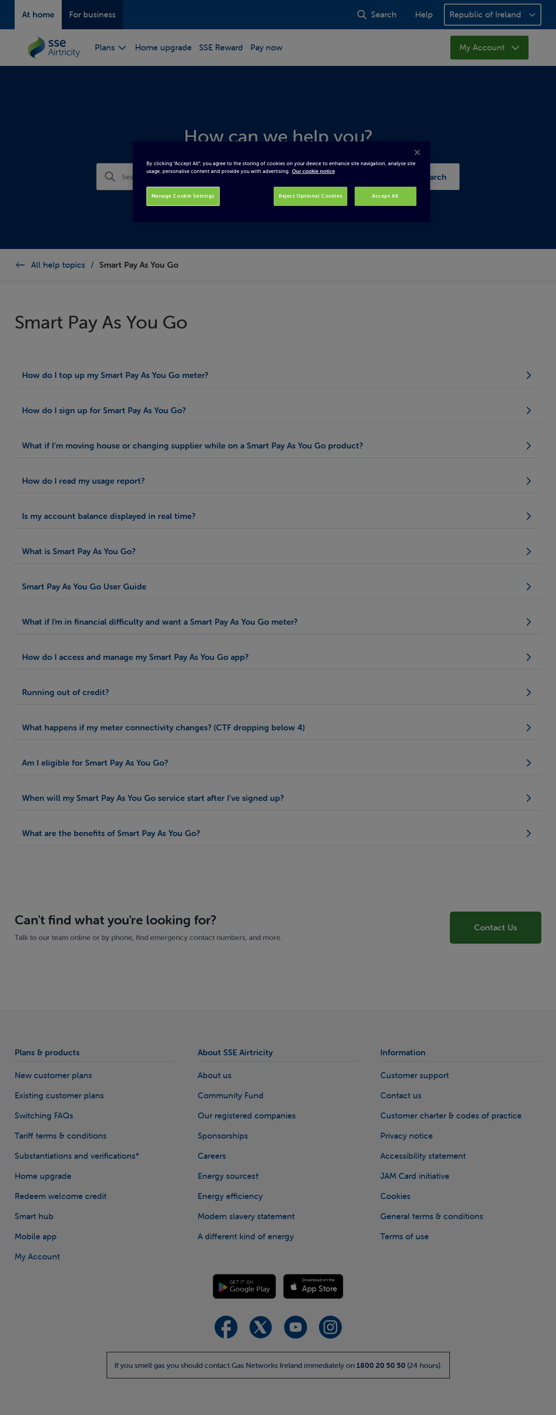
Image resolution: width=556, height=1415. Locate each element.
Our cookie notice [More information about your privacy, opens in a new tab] (313, 171)
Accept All (385, 196)
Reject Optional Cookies (310, 196)
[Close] (417, 152)
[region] (281, 181)
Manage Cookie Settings (183, 196)
